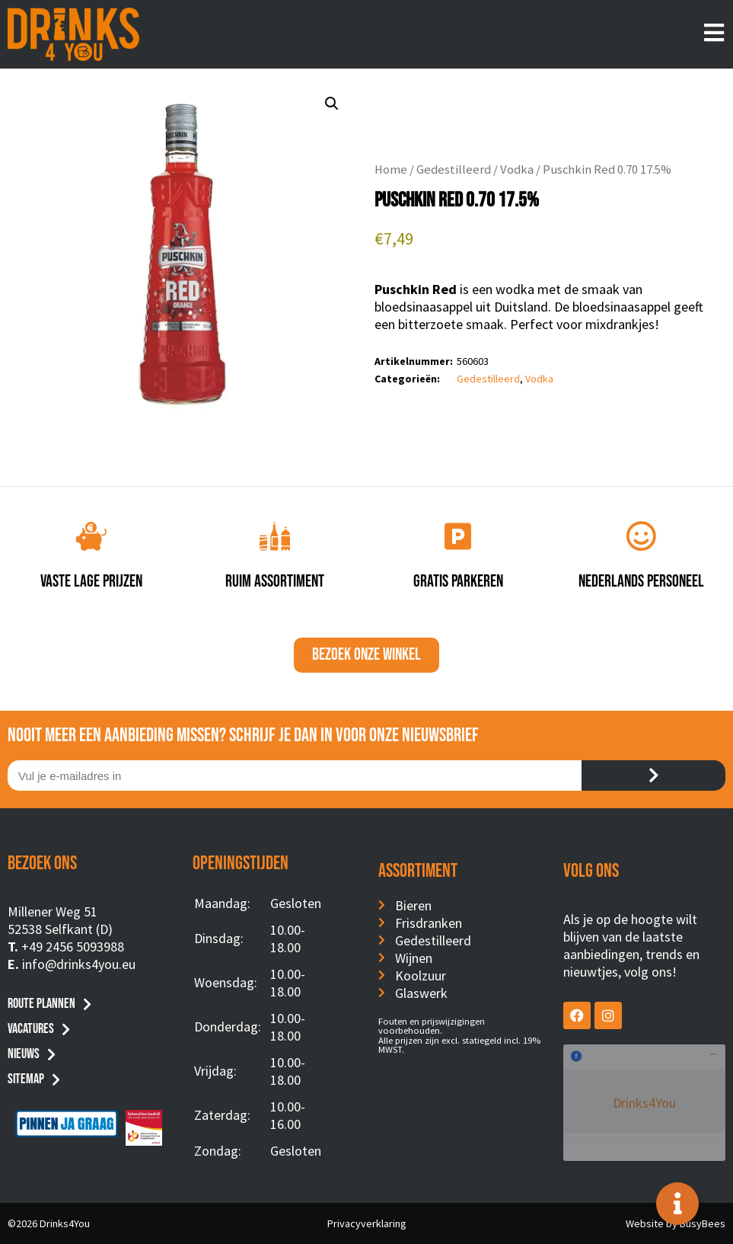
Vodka (517, 169)
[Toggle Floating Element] (677, 1203)
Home (390, 169)
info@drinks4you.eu (78, 964)
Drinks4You (625, 1067)
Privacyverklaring (366, 1223)
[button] (332, 103)
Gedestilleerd (453, 169)
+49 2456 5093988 (72, 946)
